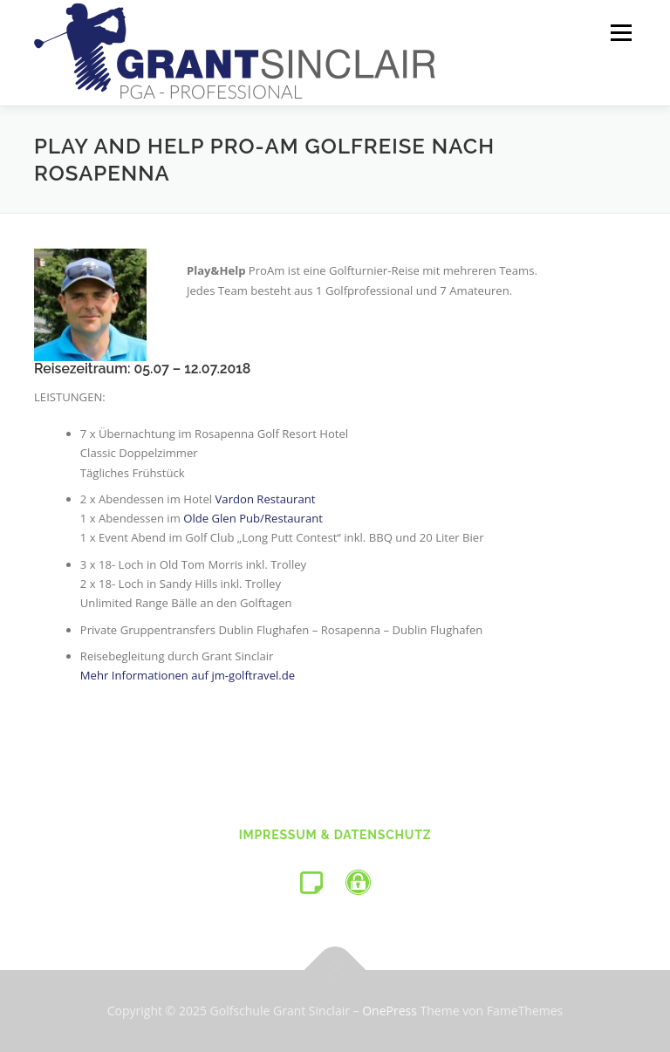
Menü (620, 32)
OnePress (389, 1010)
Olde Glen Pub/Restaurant (253, 518)
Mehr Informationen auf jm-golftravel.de (187, 675)
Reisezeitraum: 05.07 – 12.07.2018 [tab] (142, 369)
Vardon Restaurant (265, 499)
